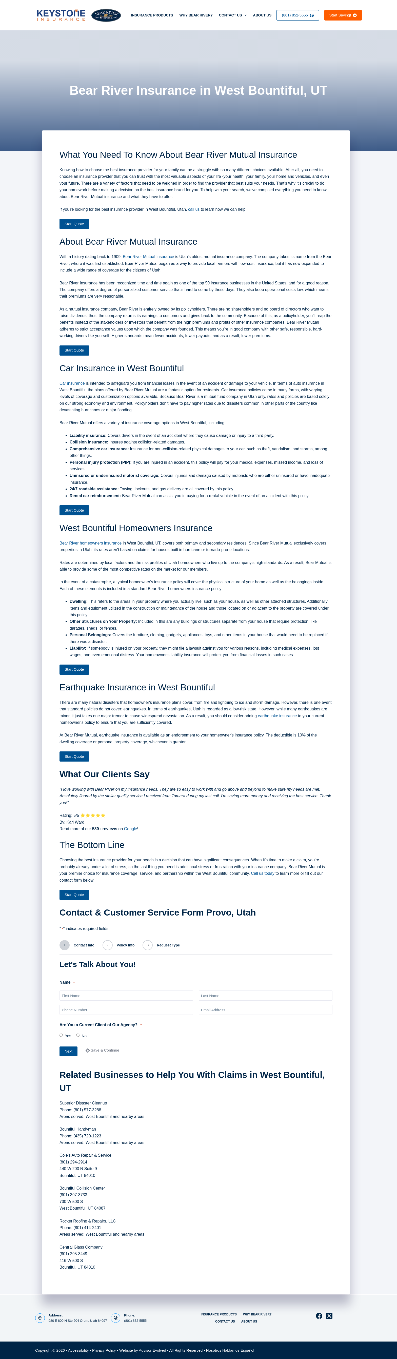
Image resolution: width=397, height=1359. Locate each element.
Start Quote (74, 224)
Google (130, 829)
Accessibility (78, 1350)
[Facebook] (319, 1316)
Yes (68, 1036)
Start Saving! (343, 15)
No (84, 1036)
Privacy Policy (104, 1350)
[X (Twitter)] (329, 1316)
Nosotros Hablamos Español (230, 1350)
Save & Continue (102, 1050)
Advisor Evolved (152, 1350)
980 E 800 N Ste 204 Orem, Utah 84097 (78, 1321)
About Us (265, 15)
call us (194, 209)
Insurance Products (152, 15)
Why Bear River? (196, 15)
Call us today (262, 873)
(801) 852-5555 (298, 15)
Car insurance (72, 383)
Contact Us (234, 15)
